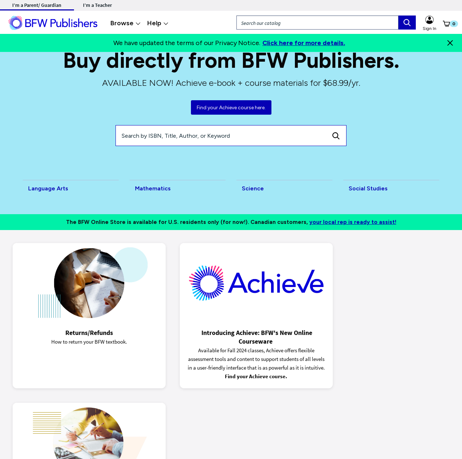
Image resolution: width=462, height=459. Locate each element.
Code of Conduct (238, 419)
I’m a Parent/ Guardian (36, 5)
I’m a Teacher (97, 5)
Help (158, 23)
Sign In (429, 28)
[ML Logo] (54, 22)
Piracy (172, 419)
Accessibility (200, 419)
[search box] (407, 23)
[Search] (336, 135)
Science (253, 188)
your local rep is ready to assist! (352, 222)
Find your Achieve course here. (231, 108)
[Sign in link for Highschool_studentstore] (429, 19)
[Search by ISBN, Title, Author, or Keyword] (221, 135)
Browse (125, 23)
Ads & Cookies (62, 419)
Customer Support (283, 419)
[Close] (450, 43)
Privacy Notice (24, 419)
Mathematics (153, 188)
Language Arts (48, 188)
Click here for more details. (303, 43)
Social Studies (368, 188)
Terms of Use (145, 419)
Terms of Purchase (104, 419)
